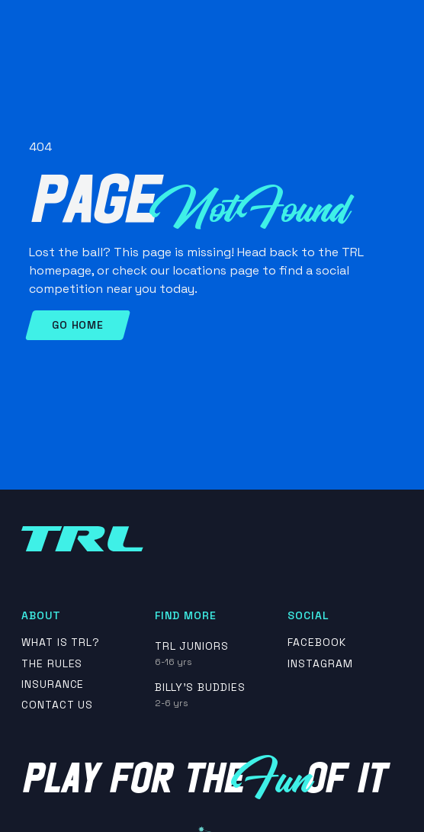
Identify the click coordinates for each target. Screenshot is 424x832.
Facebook (316, 642)
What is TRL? (61, 642)
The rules (52, 664)
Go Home (78, 325)
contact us (57, 705)
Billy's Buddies (200, 687)
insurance (53, 684)
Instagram (320, 664)
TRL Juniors (192, 646)
